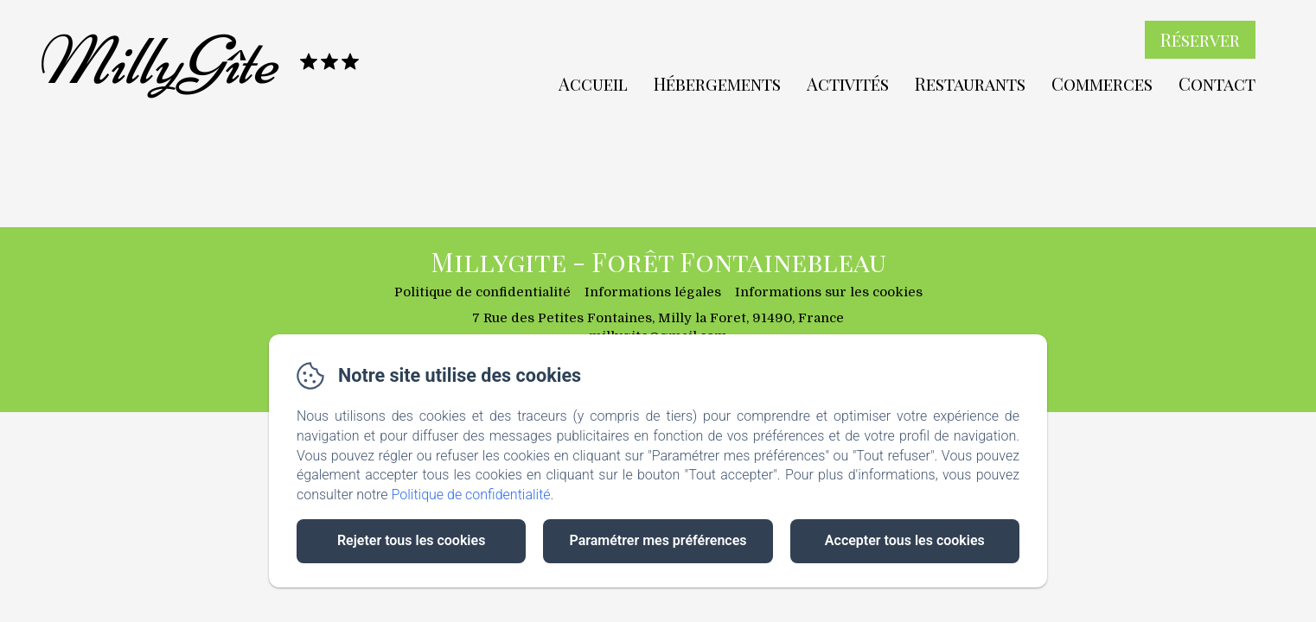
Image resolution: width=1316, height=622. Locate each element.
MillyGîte (156, 61)
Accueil (593, 83)
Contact (1217, 83)
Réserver (1200, 39)
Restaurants (970, 83)
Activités (848, 83)
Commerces (1102, 83)
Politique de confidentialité (471, 494)
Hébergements (717, 83)
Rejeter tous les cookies (411, 540)
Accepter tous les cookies (905, 540)
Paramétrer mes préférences (657, 540)
